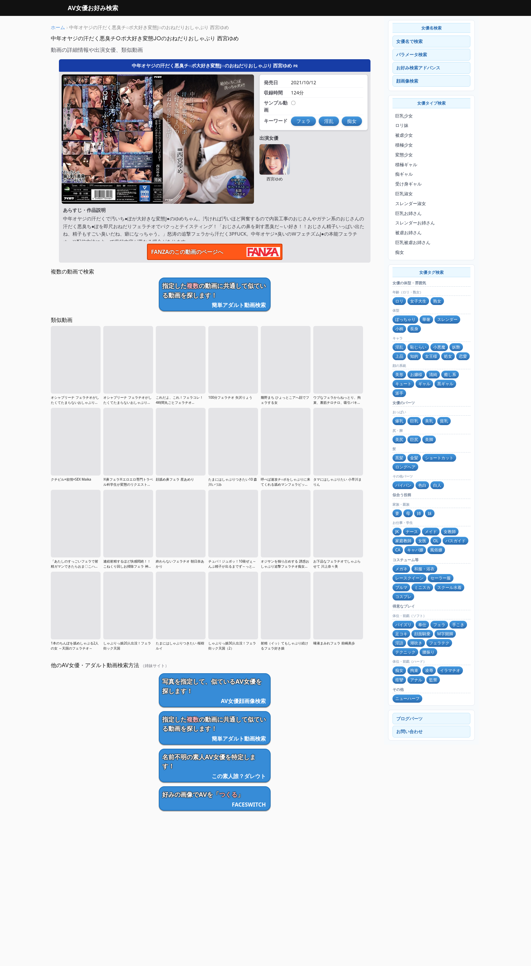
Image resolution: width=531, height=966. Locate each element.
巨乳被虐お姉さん (412, 242)
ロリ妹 (401, 125)
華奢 (426, 319)
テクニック (405, 652)
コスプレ (403, 596)
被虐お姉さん (408, 232)
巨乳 (414, 421)
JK (397, 531)
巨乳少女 (404, 116)
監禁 (433, 680)
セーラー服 (440, 578)
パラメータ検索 (411, 54)
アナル (416, 680)
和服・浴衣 (424, 569)
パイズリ (403, 625)
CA (397, 550)
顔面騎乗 (422, 634)
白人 (437, 485)
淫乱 (399, 347)
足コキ (401, 634)
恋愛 (463, 356)
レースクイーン (409, 578)
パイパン (403, 485)
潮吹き (416, 643)
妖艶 (456, 347)
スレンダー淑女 (410, 203)
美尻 (399, 439)
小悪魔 (439, 347)
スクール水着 (449, 587)
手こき (458, 625)
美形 (399, 374)
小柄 (399, 329)
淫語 (399, 643)
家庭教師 (403, 541)
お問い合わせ (409, 731)
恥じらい (418, 347)
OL (436, 541)
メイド (431, 531)
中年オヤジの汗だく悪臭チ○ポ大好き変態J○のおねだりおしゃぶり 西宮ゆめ (215, 65)
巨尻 (414, 439)
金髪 (414, 458)
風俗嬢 (436, 550)
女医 (422, 541)
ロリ (399, 301)
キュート (403, 384)
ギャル (424, 384)
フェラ (439, 625)
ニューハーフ (407, 698)
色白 (422, 485)
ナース (412, 531)
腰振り (428, 652)
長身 (414, 329)
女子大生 (418, 301)
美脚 (429, 439)
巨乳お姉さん (408, 213)
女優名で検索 (409, 41)
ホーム (58, 27)
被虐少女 (404, 135)
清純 (433, 374)
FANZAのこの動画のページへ (187, 252)
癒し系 (450, 374)
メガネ (401, 569)
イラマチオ (450, 670)
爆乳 (399, 421)
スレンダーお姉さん (415, 223)
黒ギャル (445, 384)
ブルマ (401, 587)
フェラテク (439, 643)
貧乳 (444, 421)
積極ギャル (406, 164)
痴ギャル (404, 174)
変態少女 (404, 155)
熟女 (437, 301)
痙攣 (399, 680)
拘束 (414, 670)
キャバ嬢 (415, 550)
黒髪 (399, 458)
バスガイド (455, 541)
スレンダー (447, 319)
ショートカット (439, 458)
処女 (448, 356)
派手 (399, 393)
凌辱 (429, 670)
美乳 (429, 421)
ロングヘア (405, 467)
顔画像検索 (407, 81)
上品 (399, 356)
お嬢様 (416, 374)
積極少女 (404, 145)
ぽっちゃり (405, 319)
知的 (414, 356)
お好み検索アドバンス (418, 68)
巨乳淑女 (404, 194)
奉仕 (422, 625)
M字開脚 (445, 634)
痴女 (399, 252)
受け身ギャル (408, 184)
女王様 (431, 356)
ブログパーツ (409, 719)
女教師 (450, 531)
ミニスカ (422, 587)
